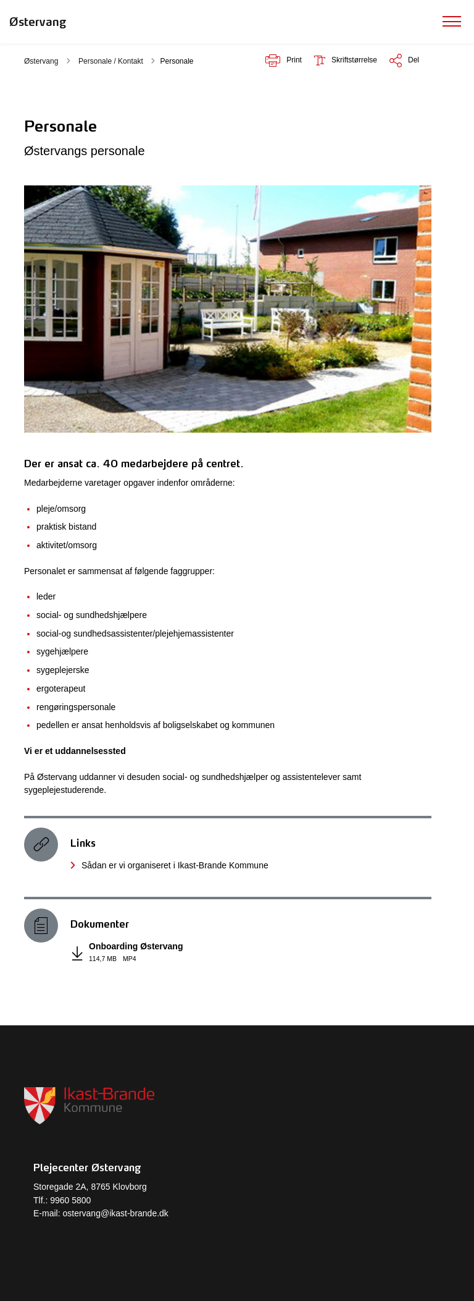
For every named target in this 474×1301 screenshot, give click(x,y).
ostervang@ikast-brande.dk (115, 1213)
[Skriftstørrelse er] (345, 60)
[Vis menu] (452, 21)
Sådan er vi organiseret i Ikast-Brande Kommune (174, 865)
